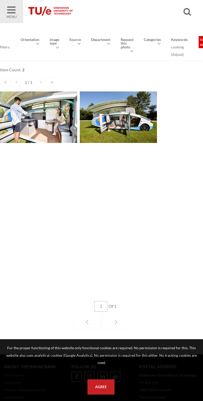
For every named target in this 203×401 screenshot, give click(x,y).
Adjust (177, 54)
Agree (101, 387)
